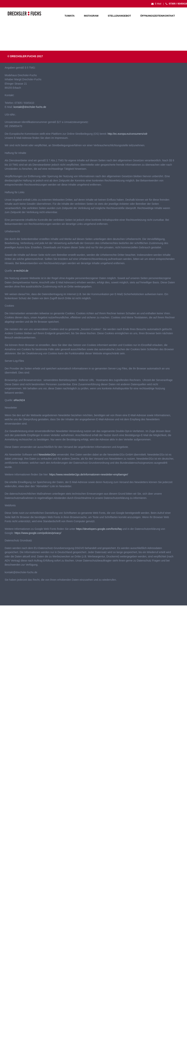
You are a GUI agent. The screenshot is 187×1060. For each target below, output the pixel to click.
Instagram (91, 15)
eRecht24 (19, 400)
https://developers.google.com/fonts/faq (98, 528)
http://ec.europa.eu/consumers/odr (127, 133)
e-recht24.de (21, 270)
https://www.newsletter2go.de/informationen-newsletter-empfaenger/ (88, 474)
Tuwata (70, 15)
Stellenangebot (119, 15)
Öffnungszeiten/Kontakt (157, 15)
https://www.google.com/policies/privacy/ (38, 532)
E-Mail (156, 3)
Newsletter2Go (47, 454)
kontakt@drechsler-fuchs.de (29, 106)
